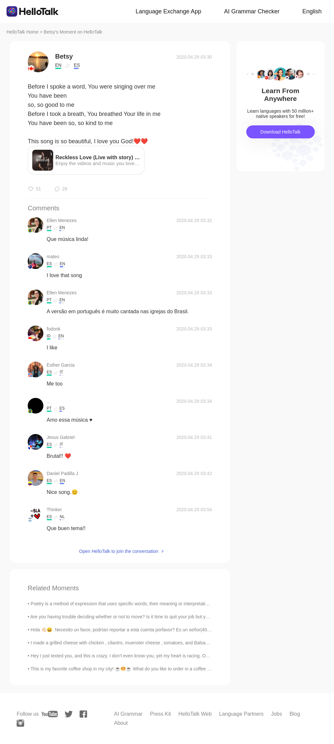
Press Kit (160, 714)
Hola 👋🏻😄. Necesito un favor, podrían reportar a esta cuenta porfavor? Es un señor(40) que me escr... (134, 629)
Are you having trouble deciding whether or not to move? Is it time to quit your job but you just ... (127, 616)
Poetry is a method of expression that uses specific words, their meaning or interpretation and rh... (129, 603)
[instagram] (20, 723)
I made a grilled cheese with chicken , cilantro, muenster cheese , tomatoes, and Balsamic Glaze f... (131, 642)
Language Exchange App (168, 11)
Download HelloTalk (280, 131)
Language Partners (241, 714)
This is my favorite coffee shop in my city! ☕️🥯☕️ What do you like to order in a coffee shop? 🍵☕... (133, 668)
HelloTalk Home (22, 32)
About (121, 723)
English (312, 11)
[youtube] (49, 714)
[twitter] (69, 714)
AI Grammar (128, 714)
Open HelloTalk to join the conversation (119, 551)
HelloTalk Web (195, 714)
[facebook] (83, 714)
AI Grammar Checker (252, 11)
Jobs (276, 714)
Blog (295, 714)
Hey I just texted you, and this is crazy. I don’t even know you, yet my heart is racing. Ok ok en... (127, 655)
